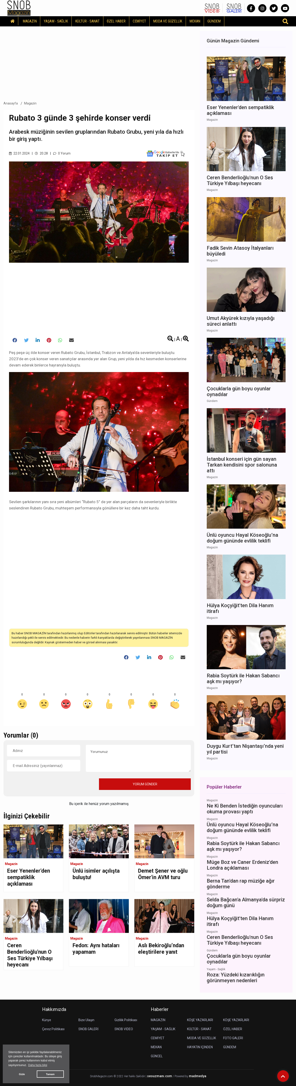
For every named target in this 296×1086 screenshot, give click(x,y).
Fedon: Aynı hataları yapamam (96, 948)
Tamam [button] (50, 1074)
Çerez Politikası (53, 1029)
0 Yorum (62, 153)
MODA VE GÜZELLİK (167, 21)
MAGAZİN (30, 21)
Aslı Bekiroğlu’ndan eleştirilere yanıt (161, 948)
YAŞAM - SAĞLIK (56, 21)
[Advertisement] (98, 62)
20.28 (41, 153)
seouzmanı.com (159, 1076)
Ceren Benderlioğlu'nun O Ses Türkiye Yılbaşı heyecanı (30, 955)
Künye (46, 1020)
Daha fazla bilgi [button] (37, 1065)
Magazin (30, 103)
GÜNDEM (214, 21)
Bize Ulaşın (86, 1020)
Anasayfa (10, 103)
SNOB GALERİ (88, 1029)
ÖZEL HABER (116, 21)
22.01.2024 (19, 153)
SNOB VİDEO (123, 1029)
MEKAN (194, 21)
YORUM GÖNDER (145, 784)
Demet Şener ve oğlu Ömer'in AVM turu (163, 874)
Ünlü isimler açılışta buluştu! (96, 874)
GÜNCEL (157, 1056)
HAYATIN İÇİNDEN (200, 1047)
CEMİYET (139, 21)
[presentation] (42, 784)
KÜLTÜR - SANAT (87, 21)
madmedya (197, 1076)
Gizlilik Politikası (125, 1020)
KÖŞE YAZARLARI (200, 1020)
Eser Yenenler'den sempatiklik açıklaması (28, 877)
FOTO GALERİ (233, 1038)
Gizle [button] (22, 1074)
